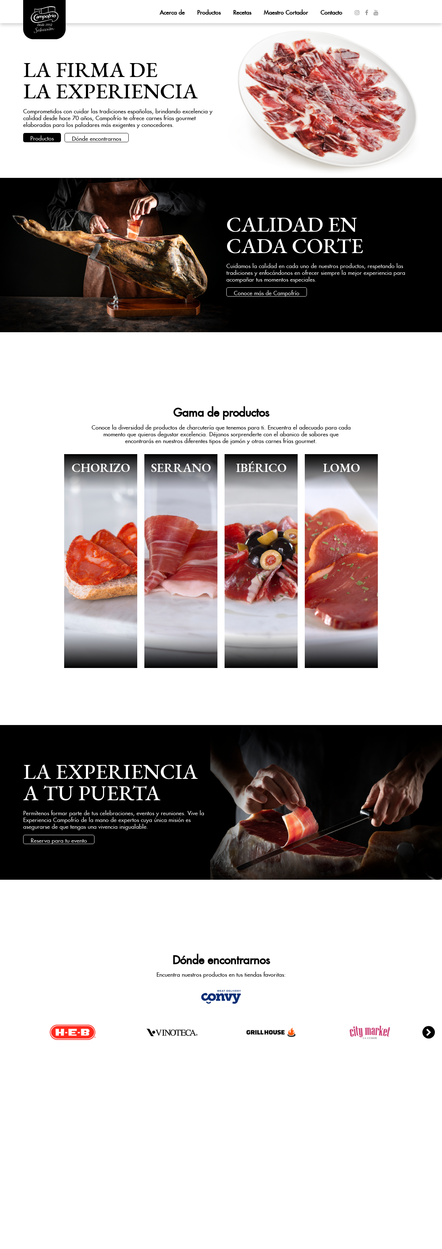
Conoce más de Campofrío (266, 292)
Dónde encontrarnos (96, 137)
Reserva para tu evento (59, 839)
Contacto (331, 11)
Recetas (242, 11)
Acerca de (172, 11)
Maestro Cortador (286, 11)
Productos (209, 11)
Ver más (100, 561)
